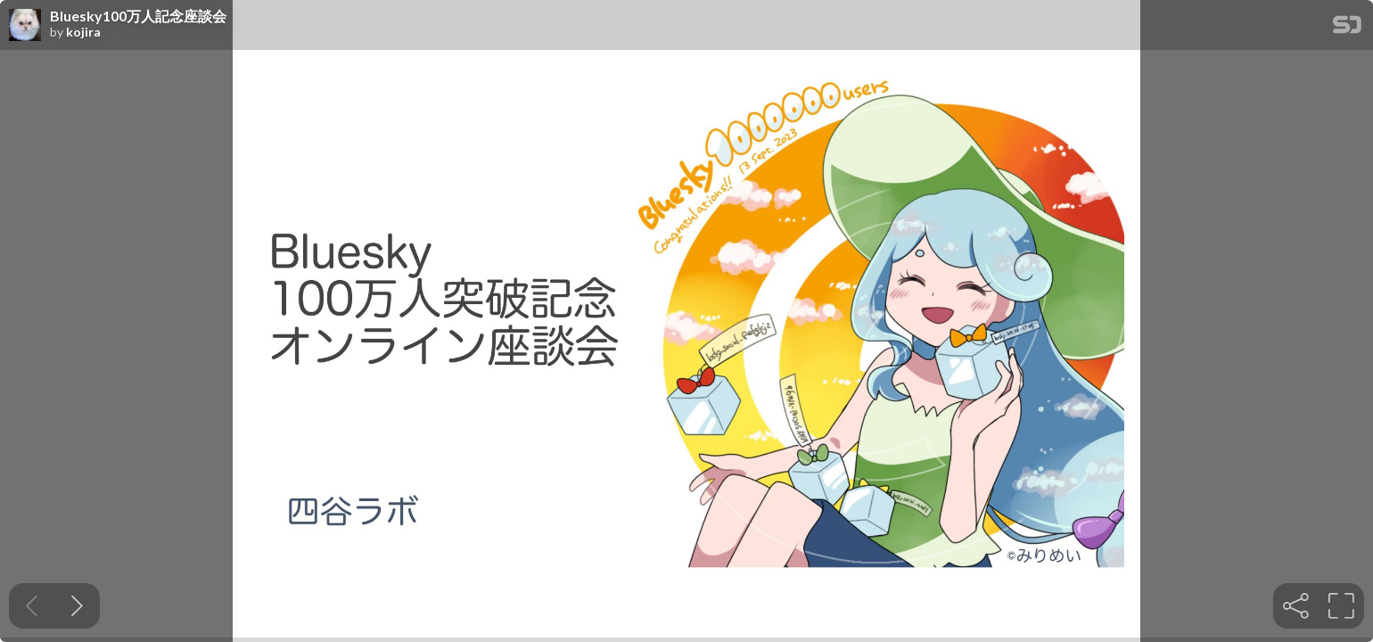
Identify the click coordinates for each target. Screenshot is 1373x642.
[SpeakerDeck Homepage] (1347, 28)
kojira (83, 32)
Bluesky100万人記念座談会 (138, 16)
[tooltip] (1296, 606)
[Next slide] (77, 606)
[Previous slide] (32, 606)
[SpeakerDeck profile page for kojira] (25, 26)
